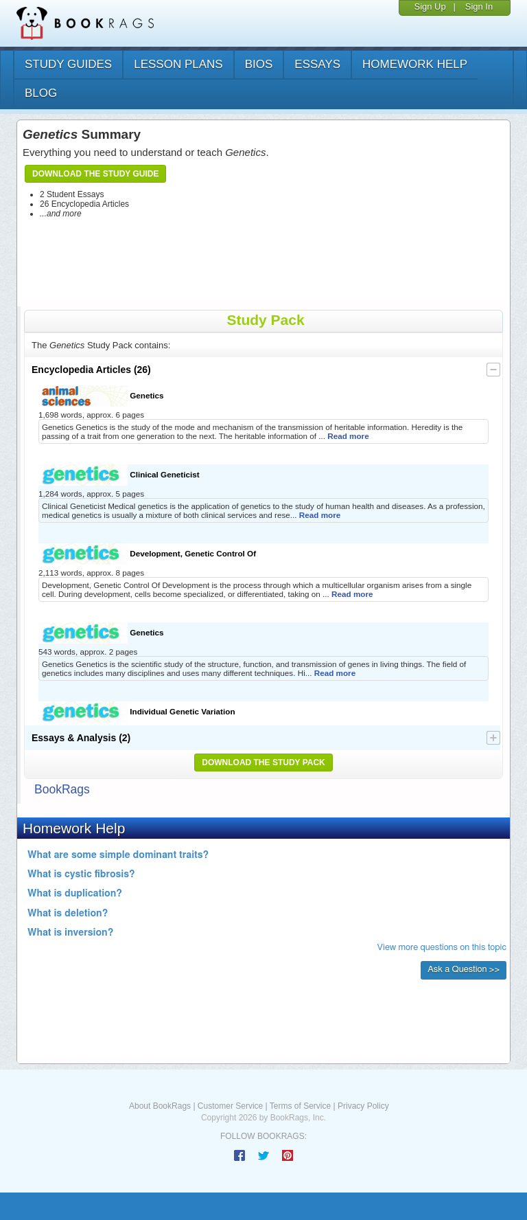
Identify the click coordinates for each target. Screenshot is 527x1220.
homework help (414, 64)
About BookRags (160, 1106)
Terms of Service (300, 1106)
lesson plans (178, 64)
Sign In (479, 6)
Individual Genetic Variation (136, 712)
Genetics (101, 396)
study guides (68, 64)
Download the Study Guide (95, 174)
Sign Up (429, 6)
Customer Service (230, 1106)
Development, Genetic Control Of (147, 554)
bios (259, 64)
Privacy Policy (363, 1106)
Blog (41, 93)
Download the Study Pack (263, 762)
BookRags (62, 789)
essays (317, 64)
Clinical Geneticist (119, 475)
